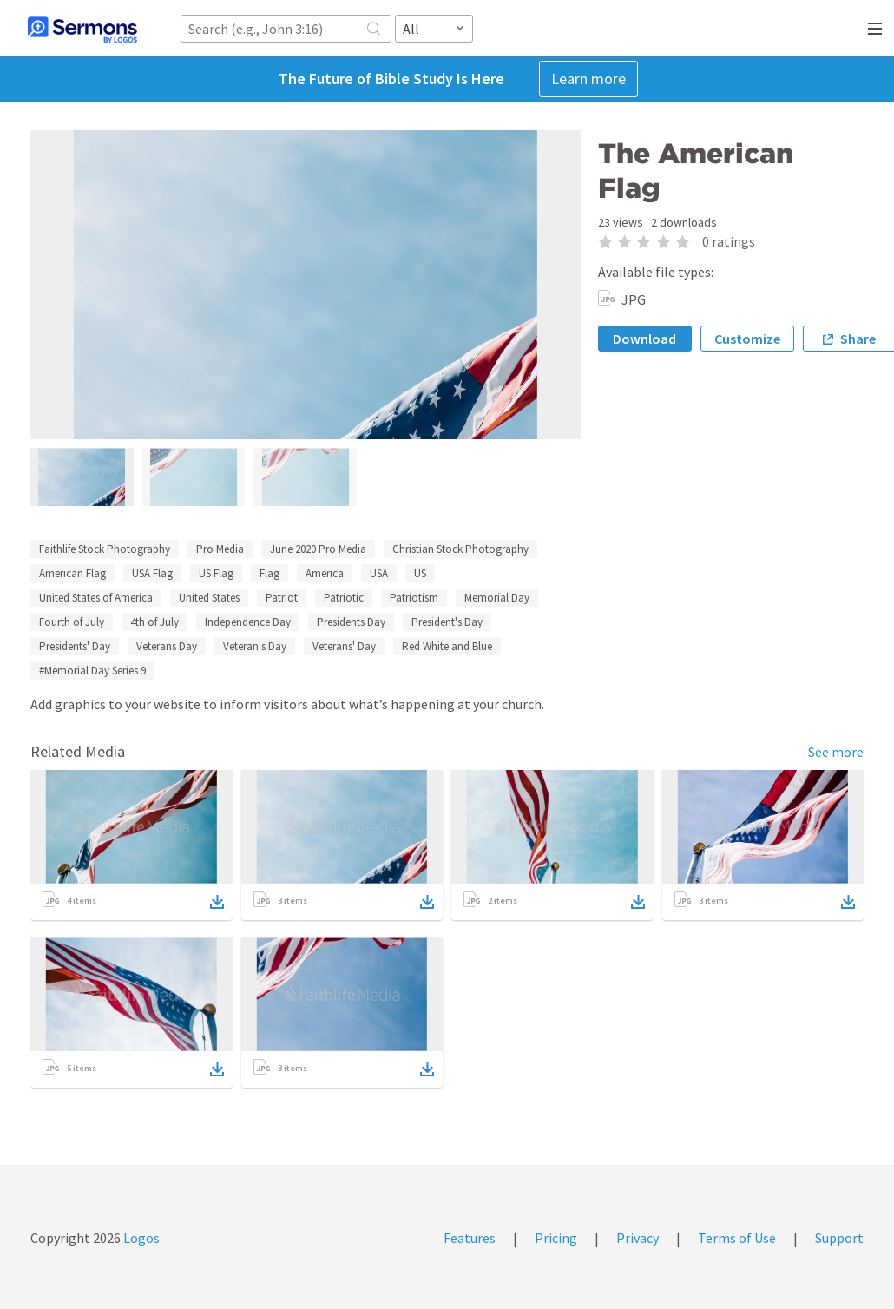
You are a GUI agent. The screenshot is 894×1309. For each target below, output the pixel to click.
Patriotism (414, 597)
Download (644, 338)
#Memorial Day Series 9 (92, 670)
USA (379, 573)
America (325, 573)
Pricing (556, 1238)
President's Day (447, 622)
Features (470, 1238)
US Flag (216, 573)
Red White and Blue (447, 646)
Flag (269, 573)
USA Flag (152, 573)
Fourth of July (71, 622)
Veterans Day (166, 646)
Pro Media (220, 549)
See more (836, 751)
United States (209, 597)
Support (839, 1238)
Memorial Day (496, 597)
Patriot (282, 597)
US (420, 573)
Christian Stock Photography (460, 549)
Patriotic (344, 597)
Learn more (588, 79)
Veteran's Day (254, 646)
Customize (747, 338)
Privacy (637, 1238)
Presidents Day (351, 622)
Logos (140, 1238)
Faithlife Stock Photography (104, 549)
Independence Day (248, 622)
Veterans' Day (344, 646)
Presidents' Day (74, 646)
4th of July (154, 622)
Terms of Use (737, 1238)
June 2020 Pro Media (318, 549)
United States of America (96, 597)
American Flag (72, 573)
